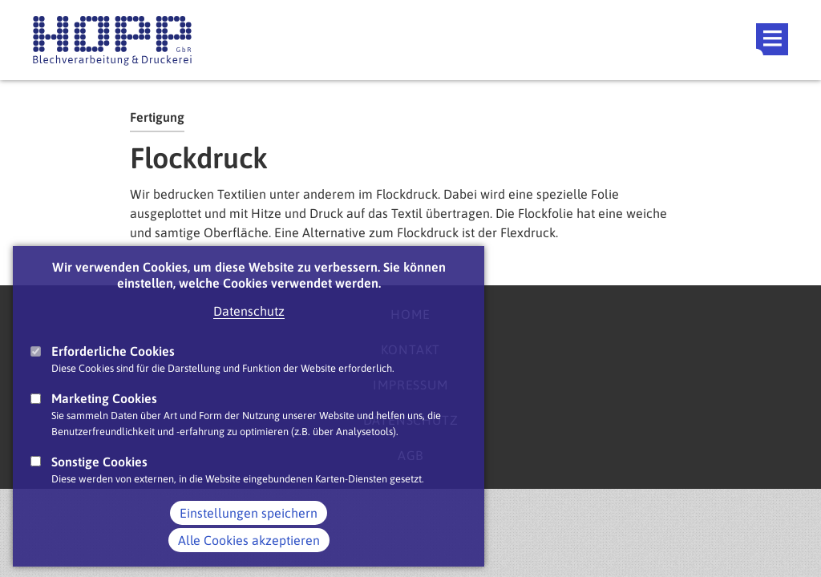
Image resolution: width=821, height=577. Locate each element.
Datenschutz (249, 328)
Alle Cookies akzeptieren (249, 558)
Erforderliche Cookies (113, 368)
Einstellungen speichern (248, 530)
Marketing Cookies (104, 416)
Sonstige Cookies (99, 479)
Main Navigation (772, 39)
